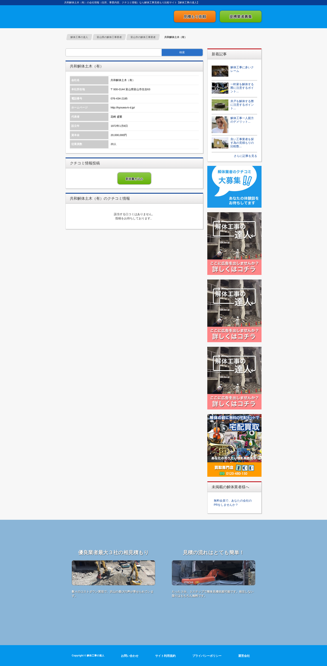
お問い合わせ (129, 655)
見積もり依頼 (195, 17)
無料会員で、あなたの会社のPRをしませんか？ (233, 502)
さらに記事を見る (245, 156)
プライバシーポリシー (206, 655)
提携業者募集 (240, 17)
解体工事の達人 (86, 16)
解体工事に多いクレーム (242, 69)
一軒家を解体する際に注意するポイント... (242, 88)
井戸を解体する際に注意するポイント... (242, 104)
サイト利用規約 (165, 655)
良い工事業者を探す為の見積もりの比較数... (242, 142)
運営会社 (244, 655)
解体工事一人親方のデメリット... (242, 119)
